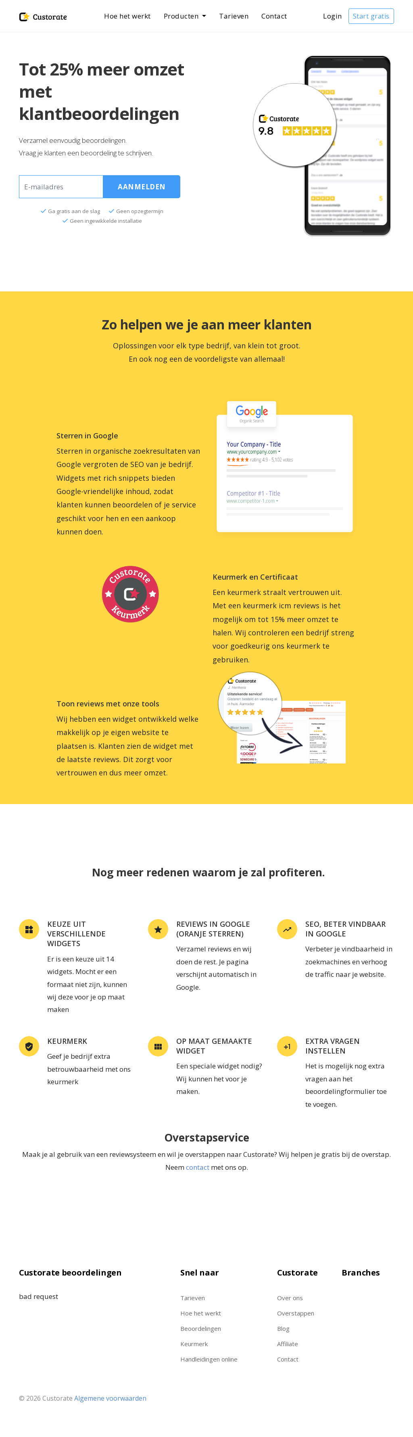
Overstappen (295, 1313)
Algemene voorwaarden (110, 1398)
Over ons (290, 1298)
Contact (274, 16)
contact (197, 1167)
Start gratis (371, 16)
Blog (283, 1328)
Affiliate (287, 1344)
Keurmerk (194, 1344)
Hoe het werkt (127, 16)
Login (332, 16)
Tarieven (233, 16)
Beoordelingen (200, 1328)
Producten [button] (182, 16)
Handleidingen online (209, 1359)
